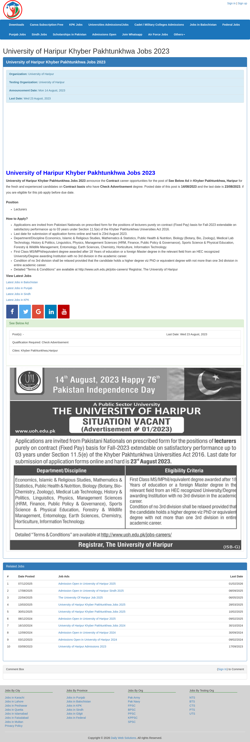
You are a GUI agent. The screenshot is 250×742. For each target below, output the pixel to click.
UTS (192, 713)
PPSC (132, 713)
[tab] (125, 323)
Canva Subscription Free (46, 24)
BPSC (132, 709)
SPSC (132, 721)
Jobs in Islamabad (16, 713)
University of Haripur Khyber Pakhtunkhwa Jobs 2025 (91, 604)
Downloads (16, 24)
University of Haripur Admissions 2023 (82, 646)
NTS (192, 697)
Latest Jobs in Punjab (19, 288)
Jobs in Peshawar (16, 705)
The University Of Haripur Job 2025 (80, 597)
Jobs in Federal (76, 717)
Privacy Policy (13, 725)
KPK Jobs (76, 24)
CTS (192, 705)
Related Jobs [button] (15, 566)
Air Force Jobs (158, 34)
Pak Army (134, 697)
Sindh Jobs (39, 34)
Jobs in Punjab (75, 697)
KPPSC (133, 717)
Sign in (231, 3)
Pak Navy (134, 701)
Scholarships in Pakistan (69, 34)
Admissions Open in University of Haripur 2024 (87, 639)
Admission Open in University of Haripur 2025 (87, 583)
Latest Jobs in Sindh (18, 294)
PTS (192, 709)
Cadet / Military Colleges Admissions (159, 24)
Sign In (222, 669)
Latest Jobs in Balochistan (22, 282)
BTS (192, 701)
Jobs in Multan (14, 721)
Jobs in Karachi (14, 697)
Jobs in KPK (74, 705)
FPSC (132, 705)
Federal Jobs (231, 24)
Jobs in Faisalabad (17, 717)
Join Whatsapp (132, 34)
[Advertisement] (123, 134)
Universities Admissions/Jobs (108, 24)
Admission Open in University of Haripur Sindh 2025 (91, 590)
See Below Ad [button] (19, 323)
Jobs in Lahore (14, 701)
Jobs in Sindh (74, 709)
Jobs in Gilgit (74, 713)
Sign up (242, 3)
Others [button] (179, 34)
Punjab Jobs (17, 34)
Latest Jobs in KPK (17, 299)
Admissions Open (104, 34)
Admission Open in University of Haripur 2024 (87, 632)
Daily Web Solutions (123, 737)
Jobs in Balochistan (203, 24)
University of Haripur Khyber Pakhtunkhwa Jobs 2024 (91, 625)
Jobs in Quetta (14, 709)
